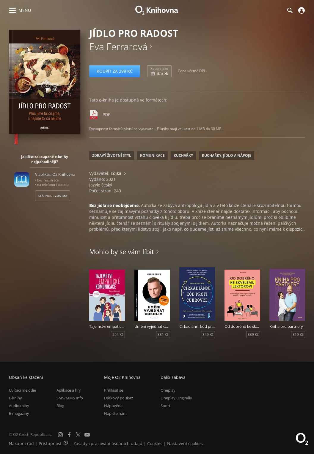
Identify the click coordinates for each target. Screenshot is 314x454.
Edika (116, 173)
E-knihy (15, 398)
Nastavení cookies (185, 443)
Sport (165, 405)
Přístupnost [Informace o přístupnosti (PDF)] (50, 443)
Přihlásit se (113, 390)
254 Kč (117, 334)
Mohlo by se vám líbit (121, 251)
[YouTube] (87, 434)
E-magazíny (19, 413)
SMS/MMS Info (69, 398)
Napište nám (115, 413)
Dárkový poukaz (118, 398)
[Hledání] (290, 10)
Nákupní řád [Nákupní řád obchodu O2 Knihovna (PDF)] (21, 443)
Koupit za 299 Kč (115, 71)
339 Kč (253, 334)
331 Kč (163, 334)
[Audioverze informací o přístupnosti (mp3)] (66, 443)
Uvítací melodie (22, 390)
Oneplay (168, 390)
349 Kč (207, 334)
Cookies (154, 443)
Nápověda (113, 405)
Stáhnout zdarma (52, 196)
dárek (159, 71)
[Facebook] (69, 434)
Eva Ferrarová (118, 46)
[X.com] (78, 434)
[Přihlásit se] (301, 10)
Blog (60, 405)
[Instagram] (60, 434)
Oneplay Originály (176, 398)
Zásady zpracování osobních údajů (107, 443)
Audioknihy (19, 405)
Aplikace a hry (68, 390)
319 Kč (298, 334)
